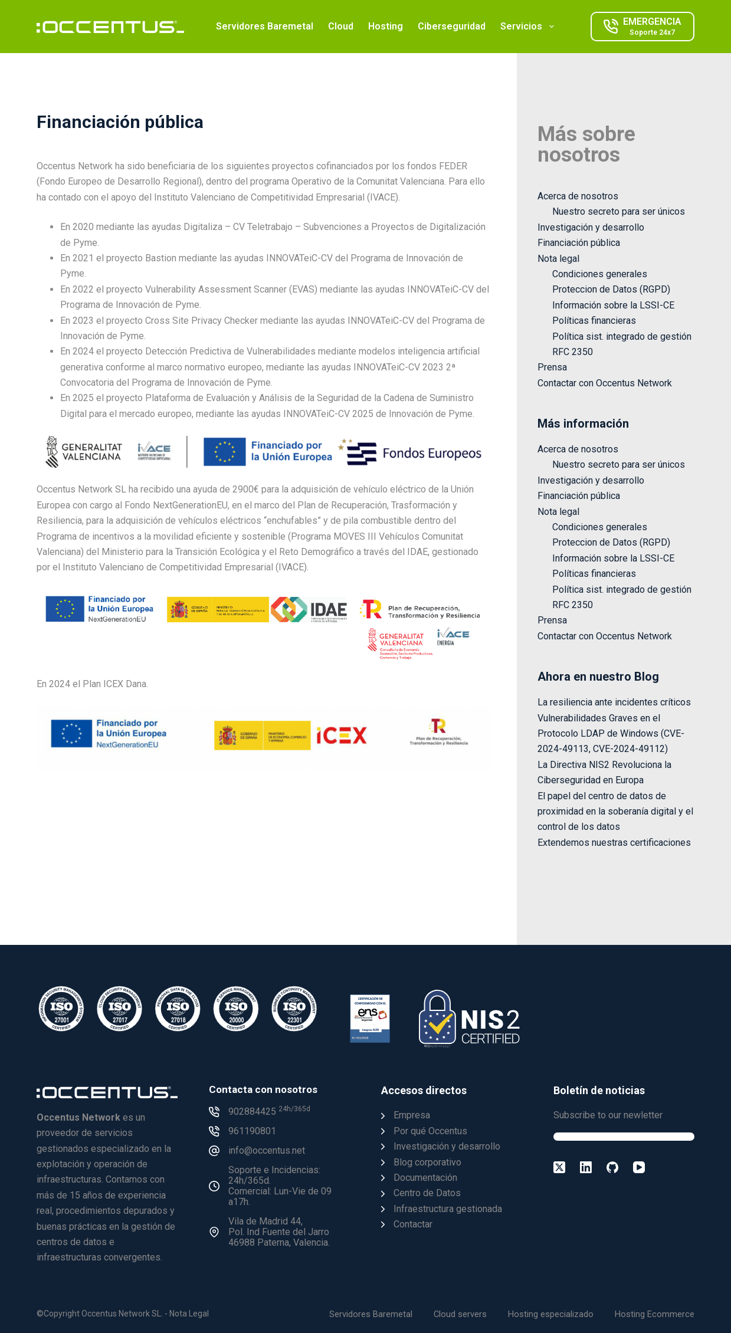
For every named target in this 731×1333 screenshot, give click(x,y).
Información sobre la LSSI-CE (613, 305)
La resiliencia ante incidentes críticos (614, 702)
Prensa (552, 367)
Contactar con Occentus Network (604, 383)
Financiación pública (578, 242)
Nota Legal (189, 1313)
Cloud (340, 26)
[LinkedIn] (586, 1167)
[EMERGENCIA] (642, 26)
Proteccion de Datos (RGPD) (611, 289)
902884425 (269, 1111)
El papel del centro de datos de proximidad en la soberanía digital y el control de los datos (615, 811)
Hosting (385, 26)
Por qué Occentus (430, 1131)
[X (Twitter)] (559, 1167)
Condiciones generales (599, 274)
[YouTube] (639, 1167)
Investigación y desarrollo (590, 227)
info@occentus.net (266, 1150)
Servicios (529, 26)
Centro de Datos (427, 1193)
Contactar (413, 1224)
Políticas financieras (594, 320)
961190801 (252, 1131)
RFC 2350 (572, 351)
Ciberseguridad (452, 26)
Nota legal (558, 258)
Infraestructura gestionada (448, 1208)
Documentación (425, 1177)
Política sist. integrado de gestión (621, 336)
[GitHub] (612, 1167)
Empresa (412, 1115)
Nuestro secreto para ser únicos (618, 211)
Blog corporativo (427, 1162)
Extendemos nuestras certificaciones (614, 842)
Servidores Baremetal (264, 26)
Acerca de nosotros (577, 196)
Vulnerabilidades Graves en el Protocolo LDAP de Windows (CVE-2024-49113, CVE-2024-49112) (610, 734)
